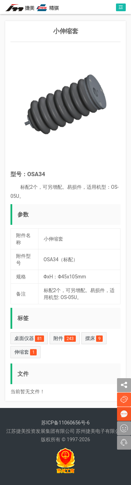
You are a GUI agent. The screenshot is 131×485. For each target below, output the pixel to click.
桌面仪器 (29, 338)
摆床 (94, 338)
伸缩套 (25, 352)
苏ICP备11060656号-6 (65, 422)
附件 (64, 338)
